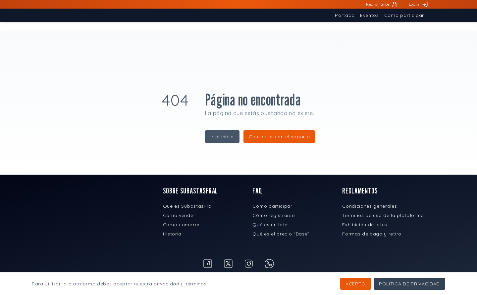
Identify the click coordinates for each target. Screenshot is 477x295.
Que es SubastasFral (188, 206)
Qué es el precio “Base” (280, 234)
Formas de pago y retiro (371, 234)
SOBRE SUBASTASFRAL (190, 190)
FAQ (257, 190)
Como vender (179, 215)
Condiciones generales (369, 206)
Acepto (355, 284)
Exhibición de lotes (364, 225)
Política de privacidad (409, 284)
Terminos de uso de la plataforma (383, 215)
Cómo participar (272, 206)
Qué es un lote (270, 225)
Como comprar (181, 225)
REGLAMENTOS (360, 190)
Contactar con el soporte (279, 137)
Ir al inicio (222, 137)
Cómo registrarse (273, 215)
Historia (172, 234)
